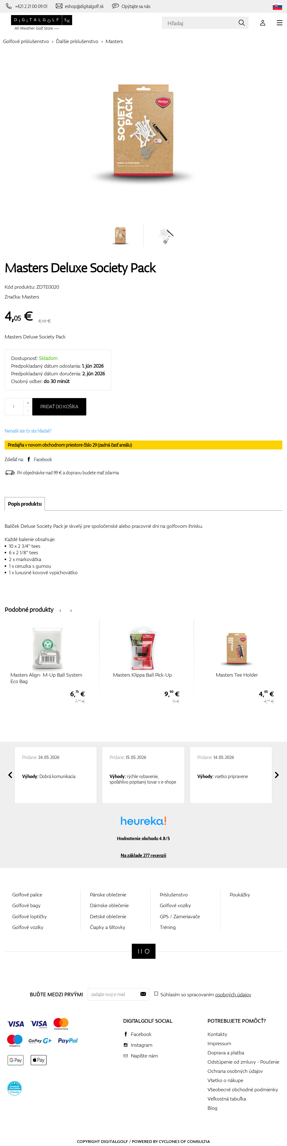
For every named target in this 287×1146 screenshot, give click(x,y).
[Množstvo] (18, 406)
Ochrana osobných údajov (235, 1071)
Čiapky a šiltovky (107, 927)
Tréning (168, 927)
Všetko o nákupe (225, 1080)
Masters (114, 41)
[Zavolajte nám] (26, 6)
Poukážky (240, 894)
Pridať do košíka (59, 406)
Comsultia (198, 1141)
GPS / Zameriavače (180, 916)
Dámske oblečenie (109, 905)
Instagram (141, 1044)
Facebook (43, 459)
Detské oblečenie (108, 916)
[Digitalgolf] (144, 951)
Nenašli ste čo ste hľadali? (28, 431)
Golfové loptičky (29, 916)
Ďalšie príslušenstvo (77, 41)
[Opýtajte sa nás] (130, 6)
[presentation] (60, 609)
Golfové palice (27, 894)
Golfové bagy (26, 905)
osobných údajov (233, 994)
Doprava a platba (226, 1052)
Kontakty (217, 1034)
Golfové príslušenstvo (26, 41)
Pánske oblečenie (108, 894)
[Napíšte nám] (79, 6)
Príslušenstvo (174, 894)
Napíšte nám (144, 1055)
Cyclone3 (169, 1141)
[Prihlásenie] (263, 23)
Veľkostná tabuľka (227, 1098)
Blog (212, 1108)
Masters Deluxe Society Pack (35, 336)
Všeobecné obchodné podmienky (243, 1089)
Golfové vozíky (27, 927)
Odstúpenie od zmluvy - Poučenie (243, 1061)
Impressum (219, 1043)
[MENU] (279, 22)
